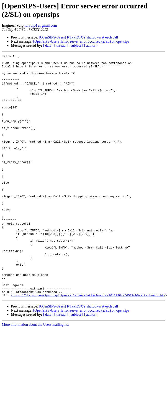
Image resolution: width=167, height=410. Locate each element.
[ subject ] (76, 45)
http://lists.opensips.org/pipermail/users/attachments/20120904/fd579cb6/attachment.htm (89, 344)
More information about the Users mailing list (35, 373)
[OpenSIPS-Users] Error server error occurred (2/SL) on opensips (81, 41)
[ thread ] (61, 45)
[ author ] (91, 45)
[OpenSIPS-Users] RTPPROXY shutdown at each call (78, 37)
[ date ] (48, 45)
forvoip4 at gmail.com (40, 25)
